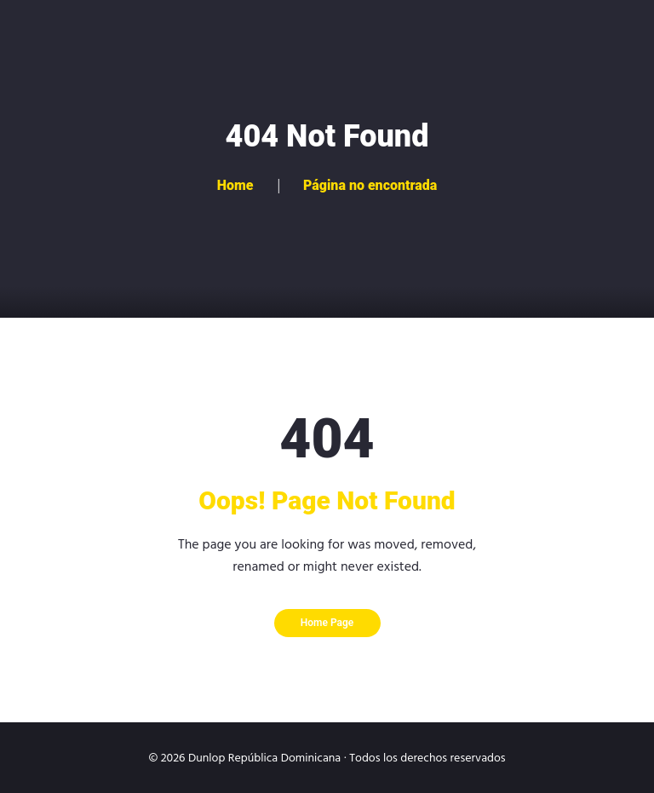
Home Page (327, 623)
